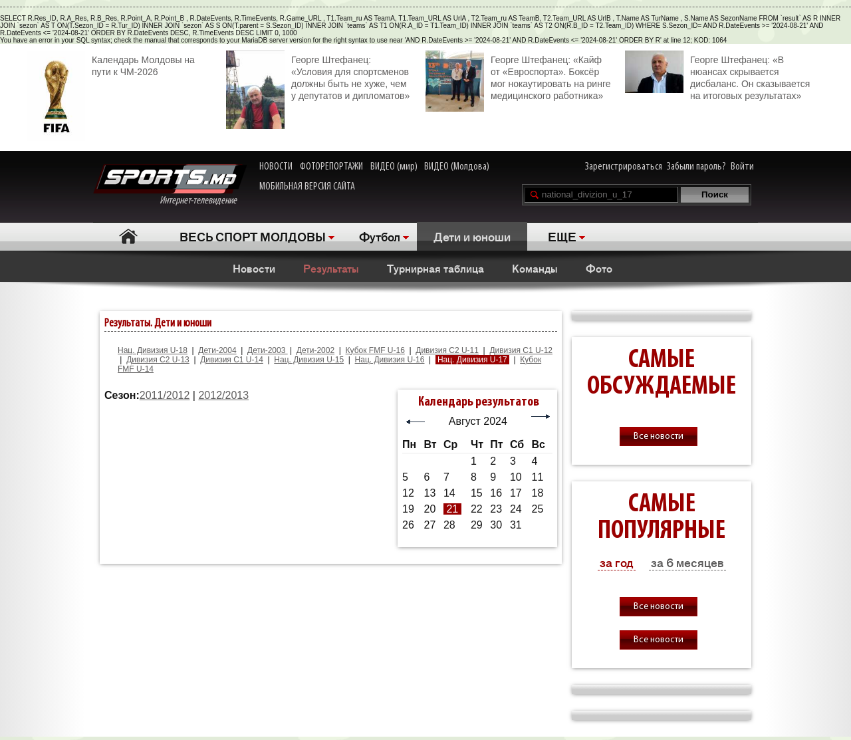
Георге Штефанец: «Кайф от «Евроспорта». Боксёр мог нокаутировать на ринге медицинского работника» (518, 76)
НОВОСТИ (276, 167)
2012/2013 (223, 395)
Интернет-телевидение (170, 185)
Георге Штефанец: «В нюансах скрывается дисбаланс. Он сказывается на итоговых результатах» (717, 76)
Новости (254, 268)
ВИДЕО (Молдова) (456, 167)
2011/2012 (165, 395)
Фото (599, 268)
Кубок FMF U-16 (375, 350)
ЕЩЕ (562, 236)
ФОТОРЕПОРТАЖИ (331, 167)
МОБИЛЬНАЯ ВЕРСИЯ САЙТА (307, 187)
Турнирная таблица (435, 268)
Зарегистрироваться (623, 167)
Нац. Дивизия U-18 (152, 350)
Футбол (379, 236)
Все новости (658, 436)
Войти (742, 167)
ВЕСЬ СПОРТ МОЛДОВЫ (253, 236)
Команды (535, 268)
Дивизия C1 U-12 (520, 350)
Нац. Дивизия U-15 (309, 359)
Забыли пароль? (696, 167)
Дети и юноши (472, 236)
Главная (128, 236)
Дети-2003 (267, 350)
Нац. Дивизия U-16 (390, 359)
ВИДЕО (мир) (394, 167)
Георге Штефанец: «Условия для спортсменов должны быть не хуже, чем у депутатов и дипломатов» (318, 76)
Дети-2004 (217, 350)
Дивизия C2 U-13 (157, 359)
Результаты (331, 268)
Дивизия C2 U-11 (447, 350)
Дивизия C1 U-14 (231, 359)
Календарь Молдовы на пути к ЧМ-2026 (111, 64)
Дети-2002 (315, 350)
